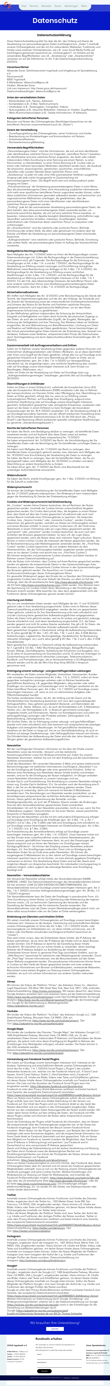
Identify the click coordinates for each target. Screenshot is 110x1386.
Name (39, 1354)
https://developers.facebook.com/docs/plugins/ (56, 1086)
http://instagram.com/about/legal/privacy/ (42, 1260)
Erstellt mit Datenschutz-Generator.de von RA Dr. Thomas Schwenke (44, 1313)
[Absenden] (44, 1371)
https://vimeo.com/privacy (46, 990)
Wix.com (59, 1377)
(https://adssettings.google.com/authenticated (41, 1310)
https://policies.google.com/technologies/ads (33, 1304)
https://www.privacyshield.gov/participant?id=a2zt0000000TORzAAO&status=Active (54, 1224)
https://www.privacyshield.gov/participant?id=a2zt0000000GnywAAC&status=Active (54, 1095)
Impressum (67, 1377)
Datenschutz (75, 1377)
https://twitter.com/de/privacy (48, 1227)
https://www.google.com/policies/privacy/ (55, 1020)
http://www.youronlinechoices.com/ (41, 584)
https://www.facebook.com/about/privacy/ (44, 1160)
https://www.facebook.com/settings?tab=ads (74, 1177)
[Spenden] (55, 1329)
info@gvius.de (23, 1351)
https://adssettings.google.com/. (26, 1005)
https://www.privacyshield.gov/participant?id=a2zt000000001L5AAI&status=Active (53, 1295)
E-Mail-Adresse (41, 1362)
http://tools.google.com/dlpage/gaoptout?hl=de (45, 999)
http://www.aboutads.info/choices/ (74, 582)
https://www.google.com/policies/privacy (30, 996)
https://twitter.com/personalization (31, 1230)
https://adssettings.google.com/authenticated (38, 1023)
